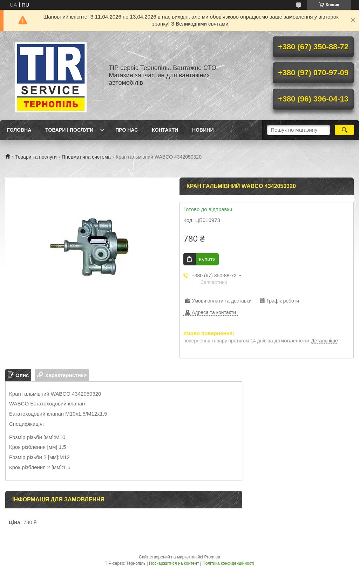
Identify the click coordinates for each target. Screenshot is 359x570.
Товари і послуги (69, 130)
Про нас (126, 130)
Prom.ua (212, 557)
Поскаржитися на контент (174, 563)
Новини (203, 130)
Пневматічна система (86, 157)
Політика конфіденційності (228, 563)
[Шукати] (344, 130)
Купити (207, 259)
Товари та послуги (35, 157)
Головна (19, 130)
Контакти (165, 130)
